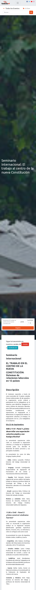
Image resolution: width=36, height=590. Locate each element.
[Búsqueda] (31, 12)
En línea (26, 8)
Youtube (25, 344)
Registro (18, 328)
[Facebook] (27, 1)
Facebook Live (13, 347)
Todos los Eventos (11, 8)
